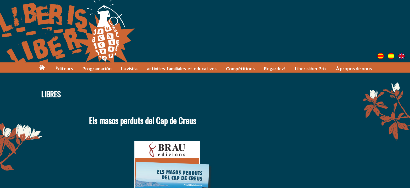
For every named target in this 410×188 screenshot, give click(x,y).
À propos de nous (354, 68)
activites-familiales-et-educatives (182, 68)
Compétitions (240, 68)
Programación (97, 68)
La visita (129, 68)
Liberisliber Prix (311, 68)
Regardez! (275, 68)
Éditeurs (64, 68)
